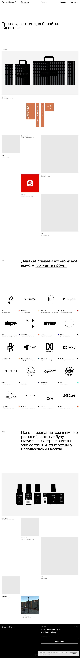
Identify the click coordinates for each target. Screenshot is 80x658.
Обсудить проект (51, 265)
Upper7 (42, 334)
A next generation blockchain (67, 360)
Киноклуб (43, 384)
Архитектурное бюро (7, 98)
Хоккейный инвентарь (46, 336)
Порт (3, 155)
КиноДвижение (44, 382)
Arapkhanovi (24, 136)
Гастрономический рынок (27, 617)
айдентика (11, 27)
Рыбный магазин (6, 157)
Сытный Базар (25, 616)
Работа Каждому (6, 358)
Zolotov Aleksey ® (9, 2)
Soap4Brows (5, 406)
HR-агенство (5, 360)
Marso (61, 334)
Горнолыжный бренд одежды (9, 336)
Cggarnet (4, 96)
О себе (63, 2)
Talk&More (43, 175)
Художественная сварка (47, 360)
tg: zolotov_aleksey (48, 632)
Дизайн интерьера (65, 336)
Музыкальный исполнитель (28, 408)
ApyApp (23, 194)
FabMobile (4, 596)
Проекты (25, 2)
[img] (59, 212)
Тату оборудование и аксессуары (49, 312)
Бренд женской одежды (27, 137)
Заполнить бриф (59, 641)
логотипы (27, 23)
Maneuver (43, 310)
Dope (3, 334)
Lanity (61, 358)
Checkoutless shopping (27, 196)
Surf (42, 233)
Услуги (44, 2)
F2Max (42, 406)
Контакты (74, 2)
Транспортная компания (66, 408)
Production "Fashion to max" (47, 408)
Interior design (24, 384)
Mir (61, 406)
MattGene (23, 406)
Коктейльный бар (45, 176)
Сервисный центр (6, 598)
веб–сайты (48, 23)
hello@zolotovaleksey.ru (50, 629)
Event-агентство (45, 235)
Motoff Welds (44, 358)
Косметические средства (8, 408)
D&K (22, 382)
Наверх (77, 626)
